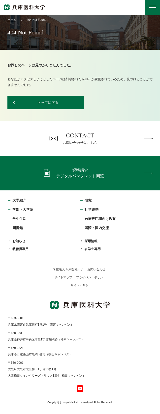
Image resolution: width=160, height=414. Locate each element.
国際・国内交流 (97, 228)
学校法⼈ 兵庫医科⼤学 (68, 269)
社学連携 (91, 209)
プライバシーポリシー (91, 277)
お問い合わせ (96, 269)
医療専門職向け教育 (100, 219)
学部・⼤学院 (22, 209)
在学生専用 (93, 249)
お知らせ (18, 241)
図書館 (17, 228)
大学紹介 (19, 200)
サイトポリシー (81, 285)
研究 (88, 200)
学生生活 (19, 219)
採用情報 (91, 241)
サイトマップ (63, 277)
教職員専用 (20, 249)
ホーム (11, 20)
